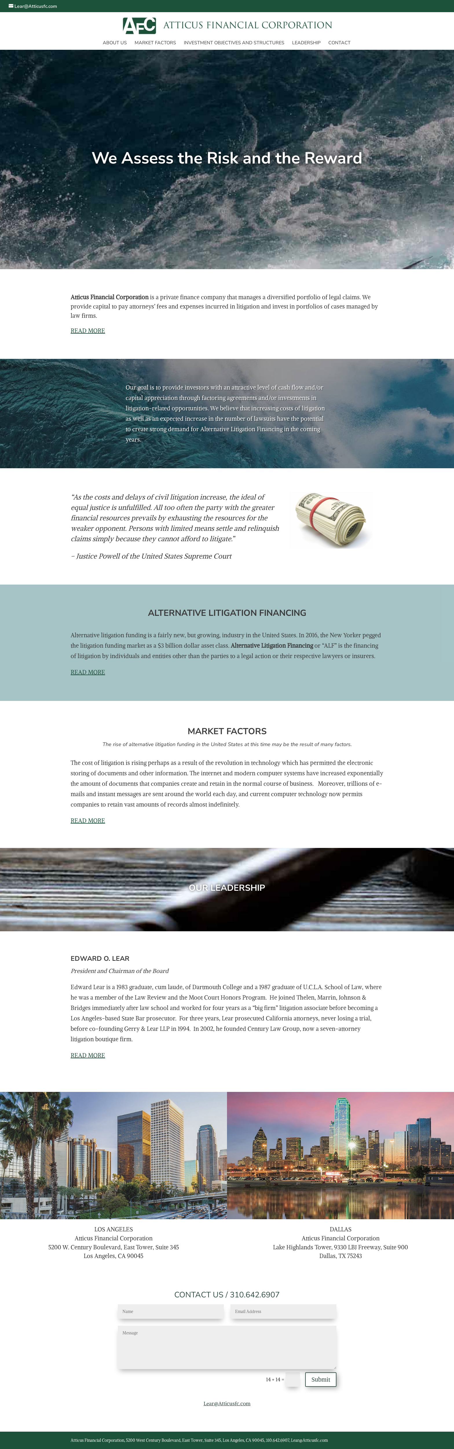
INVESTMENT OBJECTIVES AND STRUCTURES (234, 43)
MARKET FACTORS (155, 43)
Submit (321, 1379)
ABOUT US (115, 43)
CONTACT (339, 43)
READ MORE (88, 330)
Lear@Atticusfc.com (227, 1403)
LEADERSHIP (306, 43)
